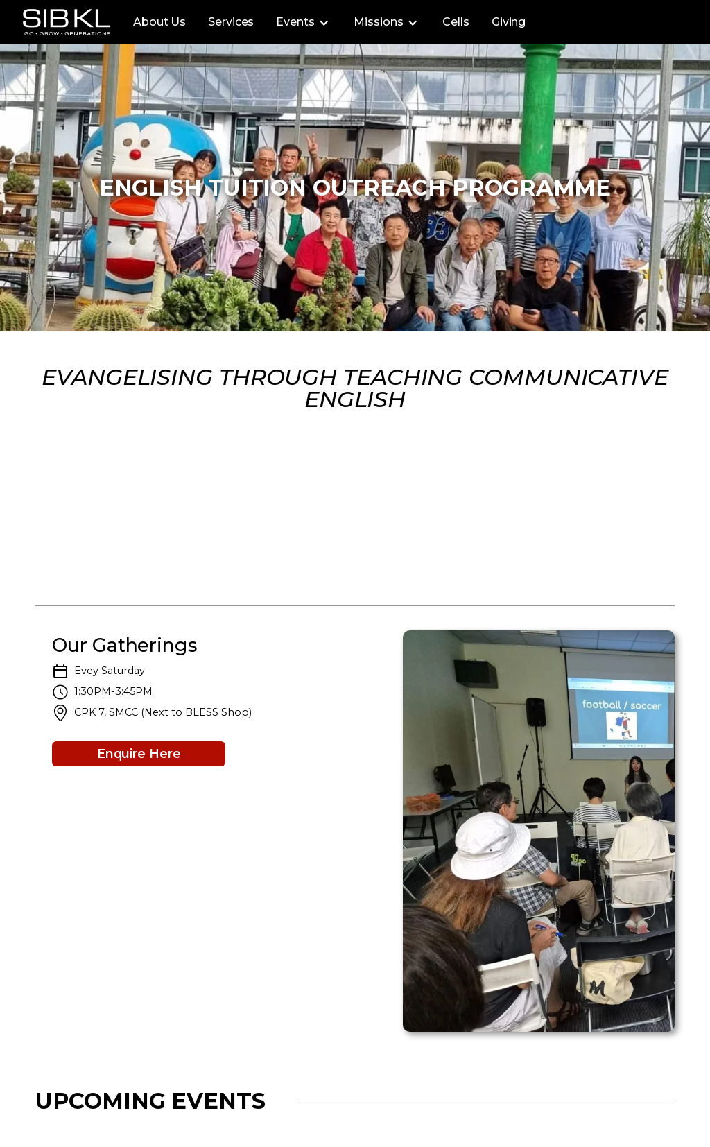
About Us (159, 21)
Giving (509, 21)
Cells (455, 21)
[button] (304, 22)
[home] (66, 22)
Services (231, 21)
